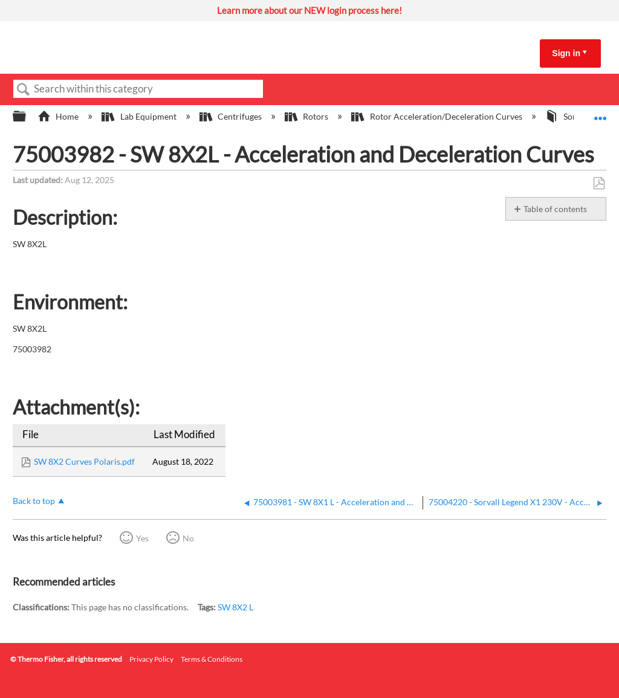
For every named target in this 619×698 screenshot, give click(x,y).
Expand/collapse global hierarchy (27, 116)
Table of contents (555, 209)
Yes (142, 538)
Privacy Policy (151, 659)
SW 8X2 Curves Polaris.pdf (84, 461)
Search (23, 89)
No (188, 538)
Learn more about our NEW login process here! (309, 10)
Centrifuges (231, 116)
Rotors (307, 116)
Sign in (566, 53)
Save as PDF (598, 183)
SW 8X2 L (235, 607)
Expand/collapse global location (600, 112)
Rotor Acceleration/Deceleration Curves (437, 116)
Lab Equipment (140, 116)
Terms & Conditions (211, 659)
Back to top (34, 501)
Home (58, 116)
